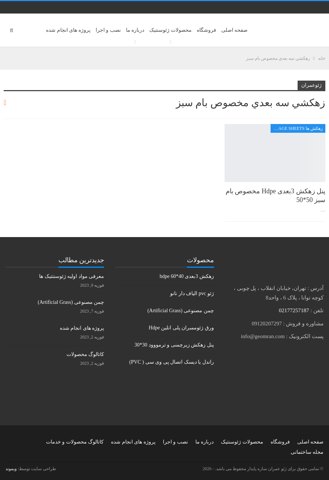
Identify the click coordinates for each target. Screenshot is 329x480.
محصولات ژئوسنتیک (170, 30)
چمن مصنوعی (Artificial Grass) (181, 310)
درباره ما (135, 30)
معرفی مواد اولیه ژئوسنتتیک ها (71, 276)
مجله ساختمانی (307, 452)
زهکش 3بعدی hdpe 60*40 (187, 276)
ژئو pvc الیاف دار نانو (192, 293)
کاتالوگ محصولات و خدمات (75, 442)
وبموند (11, 468)
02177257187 (294, 310)
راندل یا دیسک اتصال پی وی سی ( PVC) (171, 362)
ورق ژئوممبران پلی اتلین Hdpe (181, 327)
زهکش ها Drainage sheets (297, 128)
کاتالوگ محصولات (85, 354)
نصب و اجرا (108, 30)
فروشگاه (206, 30)
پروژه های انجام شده (68, 30)
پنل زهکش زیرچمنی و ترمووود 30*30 (174, 345)
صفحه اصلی (234, 30)
